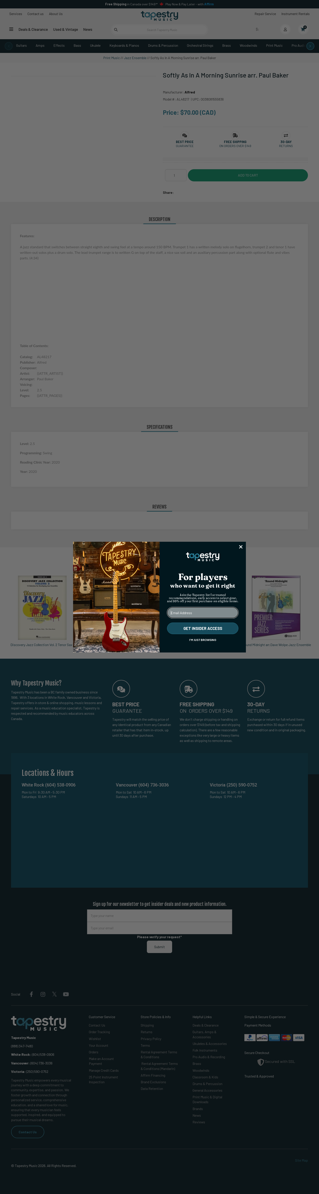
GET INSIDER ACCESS (202, 628)
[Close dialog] (240, 547)
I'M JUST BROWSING (202, 640)
